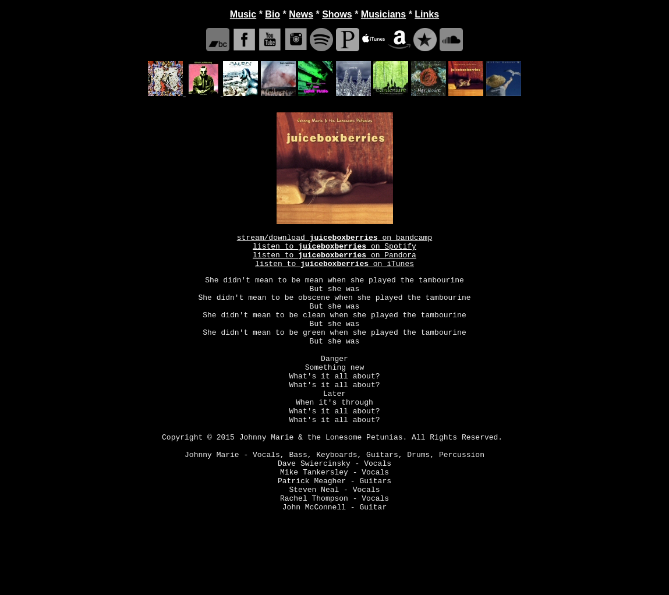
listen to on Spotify (334, 249)
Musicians (383, 14)
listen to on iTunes (334, 270)
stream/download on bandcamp (334, 238)
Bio (272, 14)
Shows (337, 14)
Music (243, 14)
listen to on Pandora (334, 259)
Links (427, 14)
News (301, 14)
